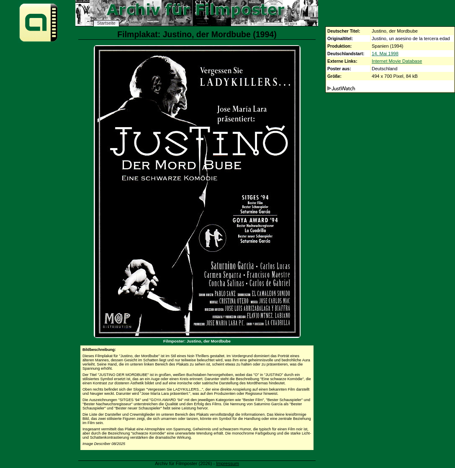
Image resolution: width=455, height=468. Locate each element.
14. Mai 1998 (385, 53)
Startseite (106, 23)
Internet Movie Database (397, 61)
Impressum (227, 463)
